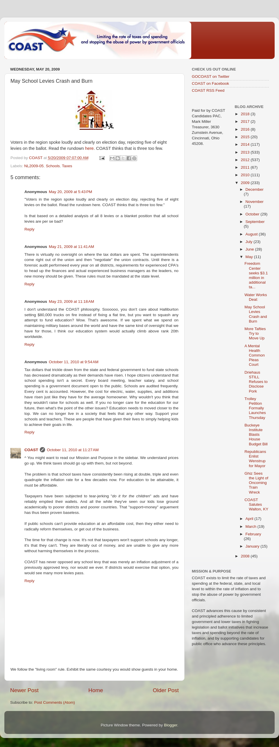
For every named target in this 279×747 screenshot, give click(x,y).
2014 (246, 144)
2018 (246, 114)
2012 (246, 160)
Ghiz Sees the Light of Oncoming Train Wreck (256, 482)
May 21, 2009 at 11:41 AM (71, 246)
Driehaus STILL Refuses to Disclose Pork (256, 381)
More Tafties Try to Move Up (255, 333)
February (253, 534)
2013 (246, 152)
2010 (246, 175)
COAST (31, 450)
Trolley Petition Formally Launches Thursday (255, 408)
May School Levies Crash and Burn (255, 314)
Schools (53, 166)
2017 (246, 121)
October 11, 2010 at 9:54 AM (74, 362)
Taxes (67, 166)
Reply (29, 229)
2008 (246, 556)
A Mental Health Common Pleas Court (254, 355)
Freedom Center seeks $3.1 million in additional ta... (256, 275)
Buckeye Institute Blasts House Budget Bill (256, 434)
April (250, 518)
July (250, 242)
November (255, 201)
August (252, 234)
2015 (246, 137)
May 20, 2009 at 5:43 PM (70, 192)
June (250, 249)
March (251, 526)
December (255, 189)
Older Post (166, 690)
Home (95, 690)
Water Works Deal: (255, 297)
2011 (246, 167)
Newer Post (24, 690)
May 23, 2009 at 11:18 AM (71, 301)
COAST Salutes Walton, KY (256, 504)
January (253, 546)
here (89, 148)
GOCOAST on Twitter (210, 76)
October (253, 214)
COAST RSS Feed (208, 90)
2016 (246, 129)
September (255, 221)
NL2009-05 (34, 166)
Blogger (170, 725)
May (250, 257)
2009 (246, 183)
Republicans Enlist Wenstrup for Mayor (255, 458)
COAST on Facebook (210, 83)
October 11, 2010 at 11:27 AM (73, 450)
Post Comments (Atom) (54, 702)
